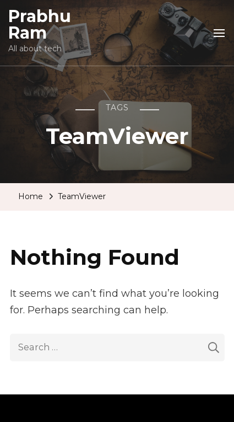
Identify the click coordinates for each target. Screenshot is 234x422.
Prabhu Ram (39, 24)
